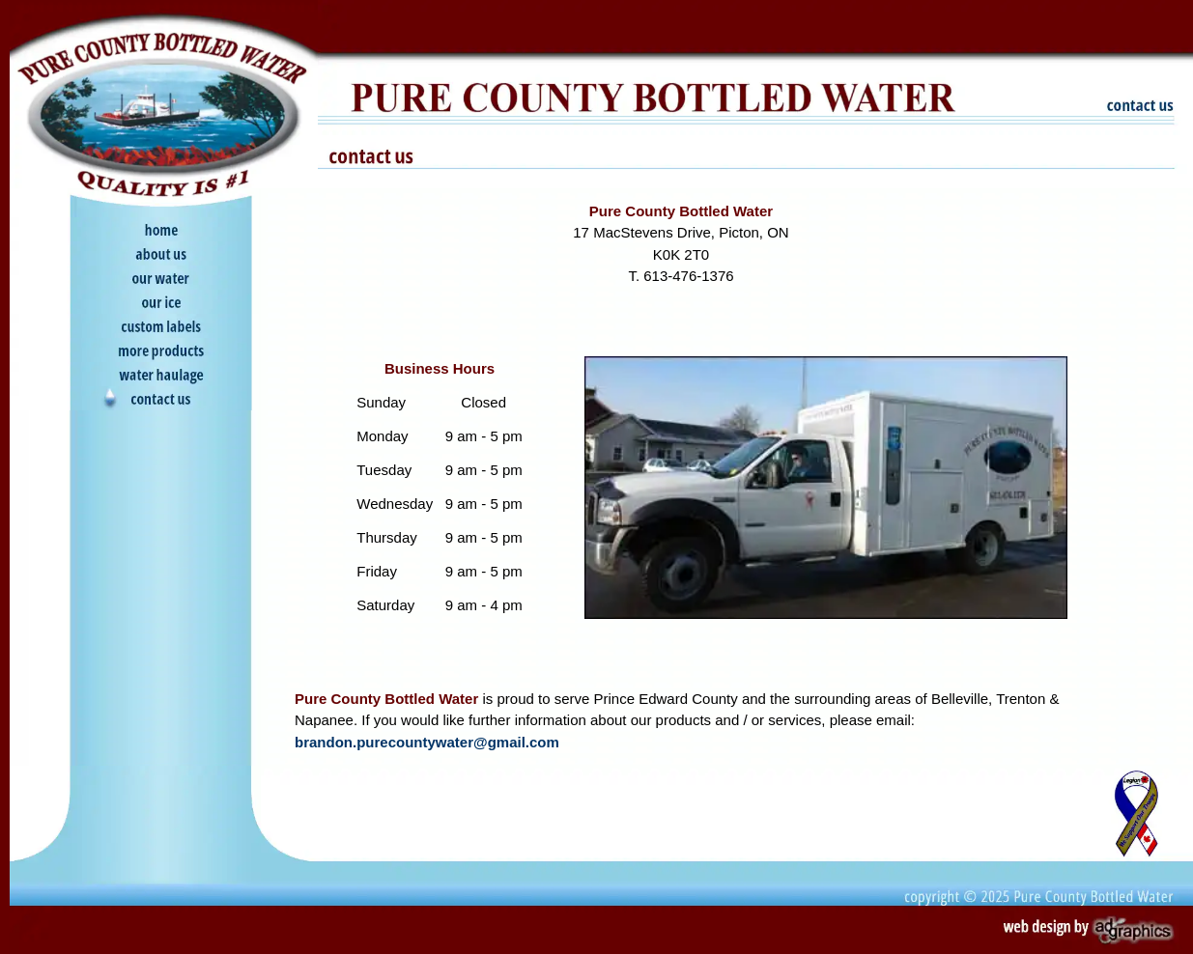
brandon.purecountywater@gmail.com (427, 742)
